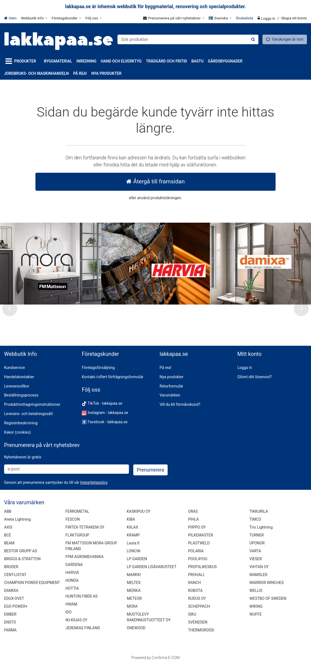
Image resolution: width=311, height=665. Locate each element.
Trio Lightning (261, 527)
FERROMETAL (77, 511)
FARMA (10, 630)
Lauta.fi (133, 543)
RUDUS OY (197, 598)
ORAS (193, 511)
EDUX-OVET (14, 598)
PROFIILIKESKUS (202, 567)
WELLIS (255, 590)
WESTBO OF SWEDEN (267, 598)
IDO (68, 612)
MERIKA (134, 590)
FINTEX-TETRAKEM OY (84, 527)
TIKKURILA (258, 511)
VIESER (255, 559)
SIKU (192, 614)
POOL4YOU (197, 559)
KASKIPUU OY (138, 511)
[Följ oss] (93, 18)
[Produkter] (22, 61)
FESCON (72, 519)
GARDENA (74, 564)
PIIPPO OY (197, 527)
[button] (93, 482)
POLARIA (196, 551)
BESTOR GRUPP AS (20, 551)
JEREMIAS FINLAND (82, 628)
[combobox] (187, 39)
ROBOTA (195, 590)
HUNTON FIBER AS (81, 596)
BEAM (9, 543)
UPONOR (257, 543)
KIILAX (132, 527)
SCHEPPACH (199, 606)
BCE (7, 535)
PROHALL (196, 574)
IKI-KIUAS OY (76, 620)
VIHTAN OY (259, 567)
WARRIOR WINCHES (266, 582)
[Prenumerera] (150, 469)
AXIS (8, 527)
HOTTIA (72, 588)
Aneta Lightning (17, 519)
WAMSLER (258, 574)
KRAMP (133, 535)
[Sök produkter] (187, 39)
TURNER (256, 535)
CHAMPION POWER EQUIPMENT (32, 582)
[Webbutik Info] (34, 18)
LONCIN (133, 551)
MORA (132, 606)
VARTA (255, 551)
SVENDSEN (197, 622)
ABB (7, 511)
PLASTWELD (199, 543)
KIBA (131, 519)
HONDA (71, 580)
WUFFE (255, 614)
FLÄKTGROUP (77, 535)
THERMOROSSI (201, 630)
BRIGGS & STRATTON (22, 559)
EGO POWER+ (16, 606)
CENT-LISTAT (15, 574)
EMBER (10, 614)
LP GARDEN (137, 559)
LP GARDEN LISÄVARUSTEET (151, 567)
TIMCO (255, 519)
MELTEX (134, 582)
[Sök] (253, 39)
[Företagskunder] (66, 18)
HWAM (71, 604)
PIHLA (193, 519)
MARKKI (134, 574)
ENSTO (10, 622)
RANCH (194, 582)
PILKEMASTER (200, 535)
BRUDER (11, 567)
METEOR (134, 598)
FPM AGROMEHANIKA (84, 556)
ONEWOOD (136, 628)
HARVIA (72, 572)
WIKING (255, 606)
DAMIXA (11, 590)
